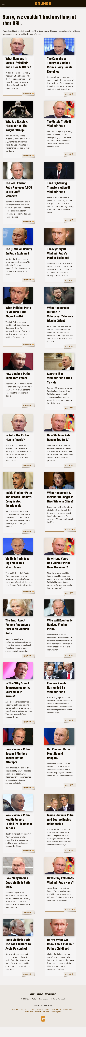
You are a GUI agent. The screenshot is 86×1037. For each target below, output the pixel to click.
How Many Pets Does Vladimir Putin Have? (61, 894)
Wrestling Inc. (56, 1022)
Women (46, 1022)
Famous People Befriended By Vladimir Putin (62, 702)
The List (38, 1022)
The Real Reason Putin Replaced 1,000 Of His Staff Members (20, 197)
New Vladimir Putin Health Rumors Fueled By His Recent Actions (22, 832)
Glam (47, 1019)
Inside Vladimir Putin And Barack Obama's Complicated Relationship (22, 510)
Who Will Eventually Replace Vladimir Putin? (63, 639)
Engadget (14, 1019)
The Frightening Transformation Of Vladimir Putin (59, 197)
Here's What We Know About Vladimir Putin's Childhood (62, 957)
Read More (34, 96)
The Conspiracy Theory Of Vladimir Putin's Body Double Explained (64, 68)
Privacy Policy (50, 1004)
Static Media (31, 1009)
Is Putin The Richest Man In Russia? (21, 445)
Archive (40, 1004)
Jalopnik (23, 1019)
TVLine (31, 1019)
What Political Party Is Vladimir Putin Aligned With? (20, 322)
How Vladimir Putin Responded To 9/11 (60, 445)
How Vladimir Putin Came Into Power (22, 385)
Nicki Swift (29, 1022)
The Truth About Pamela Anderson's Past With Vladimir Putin (21, 641)
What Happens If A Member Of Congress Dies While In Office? (61, 507)
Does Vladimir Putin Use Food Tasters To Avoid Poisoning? (21, 957)
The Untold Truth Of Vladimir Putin (60, 131)
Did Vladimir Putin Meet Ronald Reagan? (62, 765)
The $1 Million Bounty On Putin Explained (21, 260)
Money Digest (68, 1019)
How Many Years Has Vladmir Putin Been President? (61, 576)
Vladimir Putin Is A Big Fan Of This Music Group (21, 574)
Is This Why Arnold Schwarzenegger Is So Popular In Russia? (20, 702)
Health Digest (56, 1019)
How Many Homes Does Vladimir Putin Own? (21, 894)
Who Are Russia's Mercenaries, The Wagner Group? (17, 133)
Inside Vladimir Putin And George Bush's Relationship (64, 832)
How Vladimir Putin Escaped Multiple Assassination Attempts (21, 767)
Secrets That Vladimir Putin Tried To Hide (61, 385)
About (32, 1004)
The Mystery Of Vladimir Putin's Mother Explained (63, 260)
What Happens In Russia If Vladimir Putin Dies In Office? (21, 68)
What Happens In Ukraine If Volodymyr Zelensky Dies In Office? (64, 322)
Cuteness (39, 1019)
